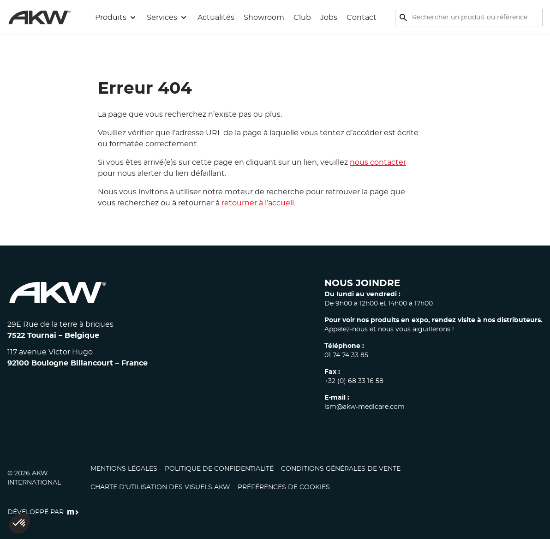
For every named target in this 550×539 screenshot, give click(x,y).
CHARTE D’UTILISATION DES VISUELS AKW (160, 487)
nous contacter (378, 162)
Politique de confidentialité (219, 469)
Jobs (328, 17)
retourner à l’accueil (257, 203)
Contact (362, 17)
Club (302, 17)
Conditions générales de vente (341, 469)
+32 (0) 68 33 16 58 (353, 381)
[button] (116, 17)
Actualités (215, 17)
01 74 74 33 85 (346, 355)
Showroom (264, 17)
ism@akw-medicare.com (364, 407)
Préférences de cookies (284, 487)
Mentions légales (123, 469)
